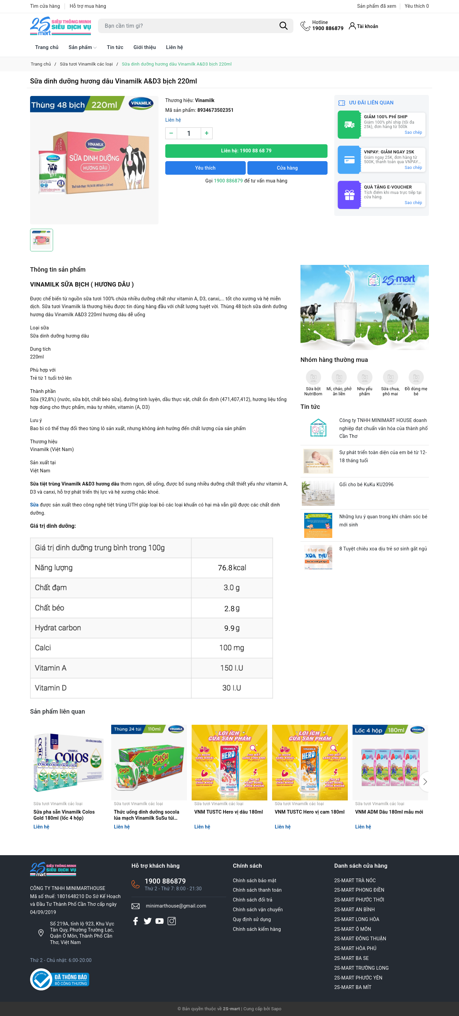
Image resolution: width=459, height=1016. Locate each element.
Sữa (34, 504)
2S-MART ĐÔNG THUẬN (360, 938)
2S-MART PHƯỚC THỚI (359, 899)
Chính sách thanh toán (257, 890)
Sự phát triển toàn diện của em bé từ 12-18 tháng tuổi (383, 456)
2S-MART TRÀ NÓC (355, 880)
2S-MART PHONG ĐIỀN (359, 890)
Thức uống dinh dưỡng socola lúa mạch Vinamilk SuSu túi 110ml (146, 815)
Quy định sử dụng (252, 919)
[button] (424, 782)
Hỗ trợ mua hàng (88, 6)
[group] (94, 160)
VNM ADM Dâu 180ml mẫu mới (389, 812)
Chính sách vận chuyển (258, 909)
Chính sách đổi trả (252, 899)
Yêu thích (205, 168)
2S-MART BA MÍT (352, 987)
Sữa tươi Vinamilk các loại (57, 803)
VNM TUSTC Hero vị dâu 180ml (228, 812)
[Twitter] (148, 921)
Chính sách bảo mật (254, 880)
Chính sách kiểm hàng (257, 929)
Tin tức (115, 47)
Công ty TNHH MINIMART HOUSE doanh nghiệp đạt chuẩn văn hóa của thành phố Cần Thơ (383, 428)
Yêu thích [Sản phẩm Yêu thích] (417, 6)
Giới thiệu (145, 47)
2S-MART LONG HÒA (357, 919)
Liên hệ (174, 47)
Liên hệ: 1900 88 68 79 (246, 150)
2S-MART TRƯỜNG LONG (361, 968)
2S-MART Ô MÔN (352, 929)
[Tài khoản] (364, 25)
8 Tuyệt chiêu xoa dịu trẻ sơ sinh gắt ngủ (383, 548)
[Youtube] (159, 921)
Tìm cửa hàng (45, 6)
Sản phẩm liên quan (57, 711)
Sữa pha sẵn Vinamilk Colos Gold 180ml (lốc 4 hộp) (64, 815)
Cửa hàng (287, 168)
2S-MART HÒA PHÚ (355, 948)
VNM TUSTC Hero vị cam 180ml (310, 812)
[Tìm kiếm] (284, 26)
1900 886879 (328, 25)
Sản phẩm (83, 47)
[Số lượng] (189, 133)
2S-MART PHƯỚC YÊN (358, 978)
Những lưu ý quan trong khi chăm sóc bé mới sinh (383, 520)
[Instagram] (172, 921)
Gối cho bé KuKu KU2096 (366, 484)
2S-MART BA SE (351, 958)
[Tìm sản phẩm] (196, 25)
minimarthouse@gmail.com (176, 906)
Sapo (276, 1008)
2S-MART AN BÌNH (354, 909)
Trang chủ (46, 47)
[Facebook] (135, 921)
